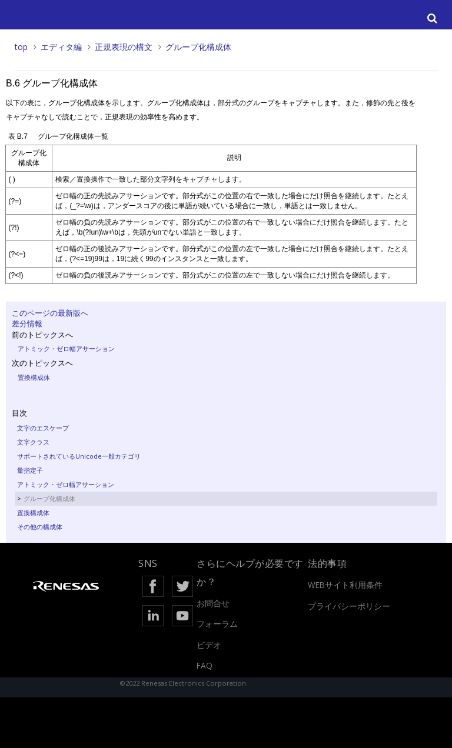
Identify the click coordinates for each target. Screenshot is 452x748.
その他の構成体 (39, 526)
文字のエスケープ (43, 427)
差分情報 (27, 323)
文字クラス (33, 442)
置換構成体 (34, 377)
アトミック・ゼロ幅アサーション (66, 348)
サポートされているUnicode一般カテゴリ (79, 456)
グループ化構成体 (198, 46)
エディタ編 (61, 46)
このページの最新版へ (50, 313)
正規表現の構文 (123, 46)
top (21, 46)
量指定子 (30, 470)
